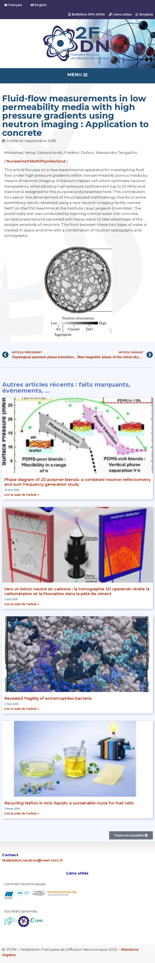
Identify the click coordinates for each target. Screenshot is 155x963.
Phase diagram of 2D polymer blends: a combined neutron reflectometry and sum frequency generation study (77, 482)
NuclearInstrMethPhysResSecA (36, 161)
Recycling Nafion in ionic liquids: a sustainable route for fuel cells (69, 803)
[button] (77, 74)
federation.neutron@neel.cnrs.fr (32, 860)
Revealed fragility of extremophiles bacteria (48, 698)
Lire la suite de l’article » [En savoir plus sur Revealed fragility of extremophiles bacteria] (21, 708)
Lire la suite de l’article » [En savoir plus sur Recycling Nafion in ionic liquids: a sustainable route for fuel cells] (21, 813)
